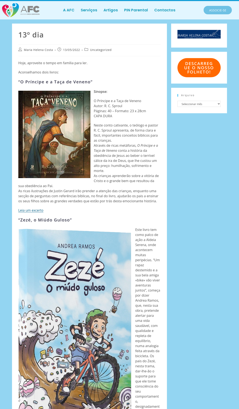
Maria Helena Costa (38, 50)
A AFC (68, 10)
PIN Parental (136, 10)
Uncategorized (100, 50)
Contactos (164, 10)
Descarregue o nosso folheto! (199, 68)
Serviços (89, 10)
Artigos (110, 10)
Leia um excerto (30, 210)
